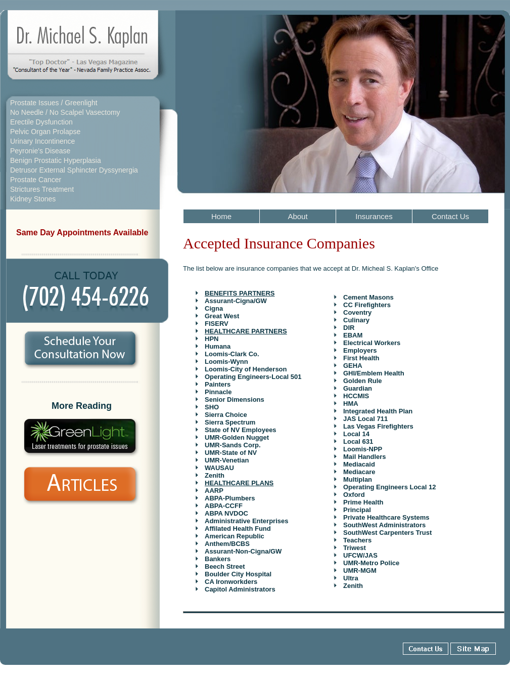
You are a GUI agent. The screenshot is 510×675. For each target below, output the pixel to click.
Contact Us (450, 216)
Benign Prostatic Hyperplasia (55, 160)
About (297, 216)
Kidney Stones (33, 199)
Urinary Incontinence (42, 141)
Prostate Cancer (35, 180)
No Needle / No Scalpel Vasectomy (65, 112)
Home (221, 216)
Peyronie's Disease (40, 151)
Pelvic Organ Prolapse (45, 132)
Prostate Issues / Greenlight (54, 103)
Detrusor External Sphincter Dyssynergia (74, 170)
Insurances (373, 216)
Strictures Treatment (42, 189)
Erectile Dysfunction (41, 122)
